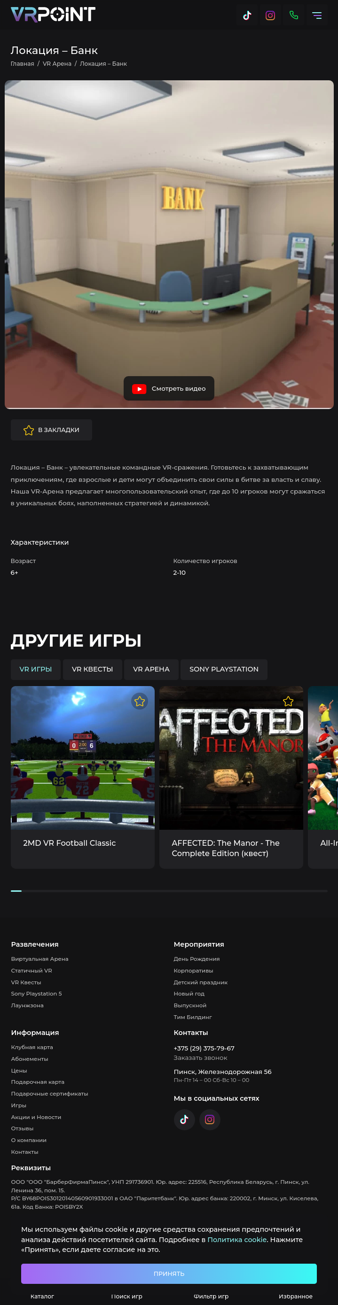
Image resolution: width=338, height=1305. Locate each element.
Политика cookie (237, 1240)
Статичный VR (31, 970)
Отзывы (22, 1128)
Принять (169, 1273)
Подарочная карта (38, 1082)
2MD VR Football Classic (70, 843)
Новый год (189, 993)
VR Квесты (26, 982)
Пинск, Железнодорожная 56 (223, 1071)
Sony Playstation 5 (36, 993)
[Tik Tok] (247, 14)
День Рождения (197, 959)
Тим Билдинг (193, 1017)
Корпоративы (193, 970)
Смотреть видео (168, 389)
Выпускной (190, 1005)
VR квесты (92, 669)
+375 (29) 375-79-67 (204, 1048)
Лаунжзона (27, 1005)
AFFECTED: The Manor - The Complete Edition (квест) (226, 848)
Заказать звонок (201, 1057)
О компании (29, 1140)
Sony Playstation (224, 669)
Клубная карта (32, 1047)
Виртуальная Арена (40, 959)
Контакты (25, 1152)
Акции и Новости (36, 1117)
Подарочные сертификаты (49, 1093)
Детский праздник (201, 982)
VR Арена (151, 669)
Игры (19, 1105)
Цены (19, 1070)
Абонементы (29, 1059)
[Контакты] (293, 14)
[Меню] (317, 14)
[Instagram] (270, 14)
